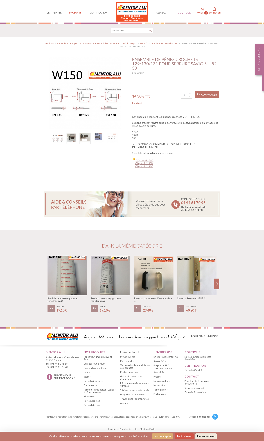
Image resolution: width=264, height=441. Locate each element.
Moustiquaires (127, 357)
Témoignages (161, 390)
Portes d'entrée (92, 401)
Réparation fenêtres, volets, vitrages (134, 386)
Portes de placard (129, 353)
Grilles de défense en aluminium (131, 379)
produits (75, 12)
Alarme (124, 404)
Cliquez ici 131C (144, 167)
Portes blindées (92, 406)
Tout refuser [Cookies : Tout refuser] (184, 436)
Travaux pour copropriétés (134, 400)
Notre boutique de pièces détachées (197, 359)
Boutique (49, 44)
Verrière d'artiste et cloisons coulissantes (135, 368)
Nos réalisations (162, 382)
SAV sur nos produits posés (134, 391)
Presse (157, 377)
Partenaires (160, 395)
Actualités (159, 373)
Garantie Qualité (193, 371)
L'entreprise (54, 12)
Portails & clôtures (93, 382)
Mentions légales (148, 430)
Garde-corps (90, 386)
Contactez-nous (193, 206)
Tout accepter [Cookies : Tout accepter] (162, 436)
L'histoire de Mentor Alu (166, 357)
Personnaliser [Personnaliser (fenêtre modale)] (206, 436)
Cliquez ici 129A (145, 161)
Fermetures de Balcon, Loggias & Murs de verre (100, 392)
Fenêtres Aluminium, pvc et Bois (98, 359)
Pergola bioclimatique (95, 369)
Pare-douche (127, 362)
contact (162, 12)
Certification (98, 12)
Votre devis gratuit (194, 389)
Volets (87, 373)
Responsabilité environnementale (163, 368)
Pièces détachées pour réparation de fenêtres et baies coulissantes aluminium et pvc (97, 44)
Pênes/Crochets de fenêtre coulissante (158, 44)
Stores (87, 377)
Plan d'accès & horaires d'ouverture (196, 383)
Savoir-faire (160, 362)
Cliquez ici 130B (144, 164)
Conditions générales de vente (122, 430)
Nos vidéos (159, 386)
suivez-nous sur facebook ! (64, 378)
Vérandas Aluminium (94, 364)
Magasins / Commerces (132, 395)
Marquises (89, 397)
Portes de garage (129, 373)
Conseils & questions (195, 393)
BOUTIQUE (184, 12)
